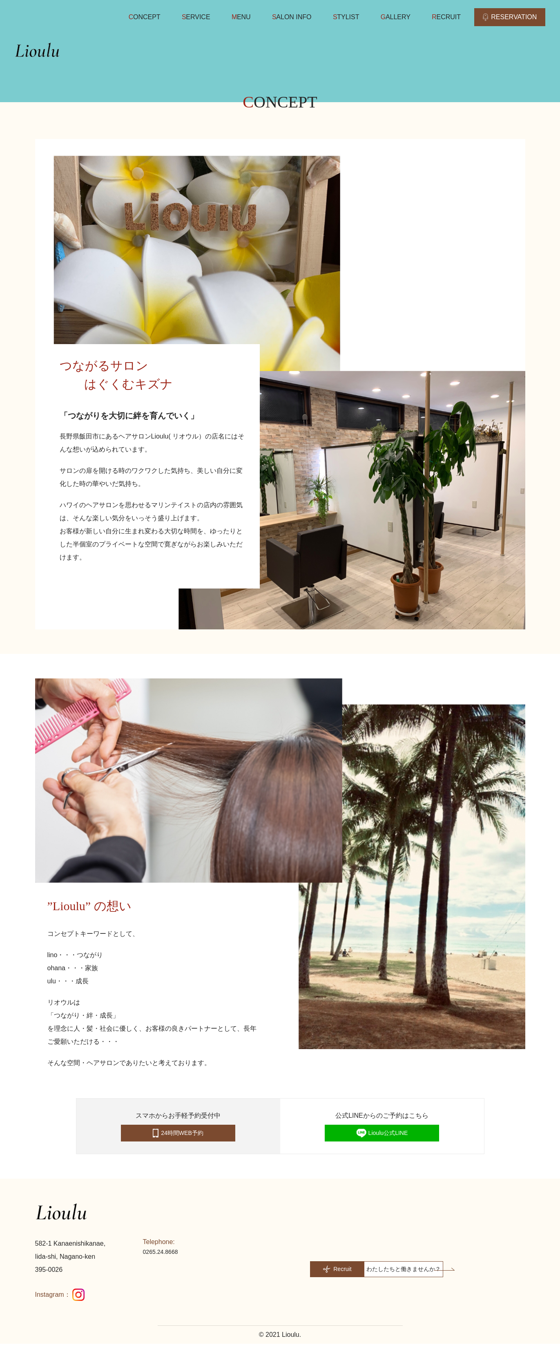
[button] (386, 1270)
